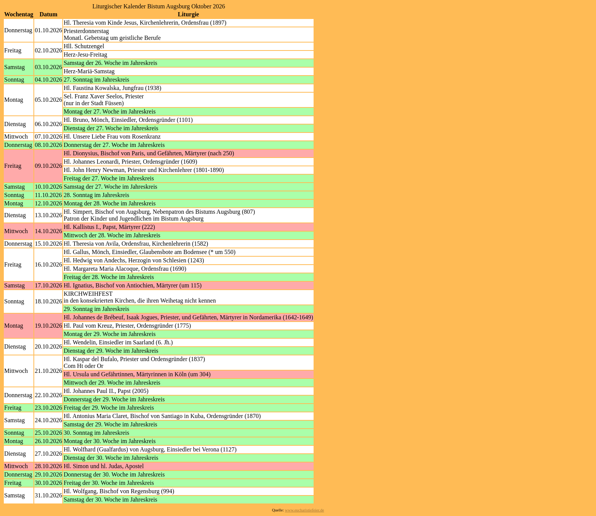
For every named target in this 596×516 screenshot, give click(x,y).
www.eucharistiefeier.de (304, 510)
